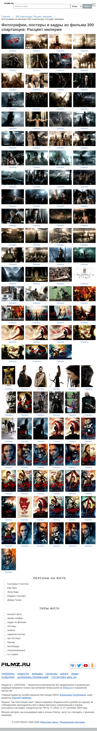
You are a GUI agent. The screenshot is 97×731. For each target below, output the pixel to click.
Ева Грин (12, 588)
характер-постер (16, 634)
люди (74, 674)
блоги (64, 674)
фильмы (37, 674)
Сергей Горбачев (21, 698)
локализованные (16, 650)
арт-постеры (14, 638)
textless (11, 630)
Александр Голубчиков (73, 695)
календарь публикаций (32, 677)
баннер (11, 642)
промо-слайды (15, 618)
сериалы (51, 674)
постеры (11, 626)
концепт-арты (14, 614)
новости (23, 674)
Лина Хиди (13, 592)
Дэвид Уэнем (14, 600)
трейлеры (7, 674)
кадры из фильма (16, 622)
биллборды (13, 646)
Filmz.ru (67, 688)
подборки (7, 677)
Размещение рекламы (72, 722)
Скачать (13, 51)
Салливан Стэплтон (18, 584)
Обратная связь (49, 722)
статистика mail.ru (64, 677)
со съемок (12, 654)
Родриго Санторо (16, 596)
